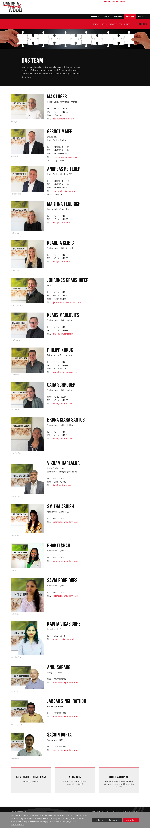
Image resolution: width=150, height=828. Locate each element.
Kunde (106, 16)
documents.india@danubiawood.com (66, 521)
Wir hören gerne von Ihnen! (31, 781)
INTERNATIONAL (119, 777)
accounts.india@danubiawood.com (65, 639)
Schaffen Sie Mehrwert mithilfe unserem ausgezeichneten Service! (75, 782)
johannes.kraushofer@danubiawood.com (67, 302)
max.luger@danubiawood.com (63, 118)
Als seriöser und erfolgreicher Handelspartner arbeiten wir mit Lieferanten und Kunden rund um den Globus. (119, 784)
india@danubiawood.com (62, 485)
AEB (108, 812)
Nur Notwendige (112, 820)
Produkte (95, 16)
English (115, 1)
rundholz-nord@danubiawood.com (65, 371)
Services (75, 777)
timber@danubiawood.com (62, 403)
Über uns (130, 16)
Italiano (123, 1)
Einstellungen (97, 820)
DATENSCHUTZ (126, 812)
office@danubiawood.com (62, 222)
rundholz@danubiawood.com (63, 333)
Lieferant (117, 16)
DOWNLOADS (96, 812)
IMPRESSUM (115, 812)
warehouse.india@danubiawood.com (66, 682)
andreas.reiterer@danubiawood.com (66, 191)
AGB (103, 812)
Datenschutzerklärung (17, 824)
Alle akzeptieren (129, 820)
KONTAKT (135, 812)
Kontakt (142, 16)
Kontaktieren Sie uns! (31, 777)
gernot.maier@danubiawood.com (65, 156)
